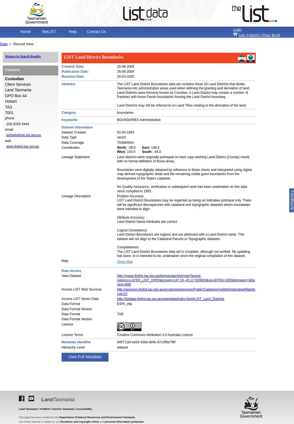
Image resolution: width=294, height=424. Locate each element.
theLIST (49, 31)
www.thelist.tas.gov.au (22, 146)
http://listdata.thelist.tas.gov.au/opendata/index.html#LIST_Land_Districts (170, 299)
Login (237, 30)
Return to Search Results (23, 56)
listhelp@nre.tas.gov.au (23, 135)
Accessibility (84, 409)
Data (3, 44)
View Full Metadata (85, 357)
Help (73, 31)
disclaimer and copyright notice (79, 421)
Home (26, 31)
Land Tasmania (28, 409)
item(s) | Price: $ (259, 35)
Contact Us (96, 31)
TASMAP (45, 409)
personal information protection (124, 421)
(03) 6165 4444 (17, 124)
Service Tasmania (63, 409)
